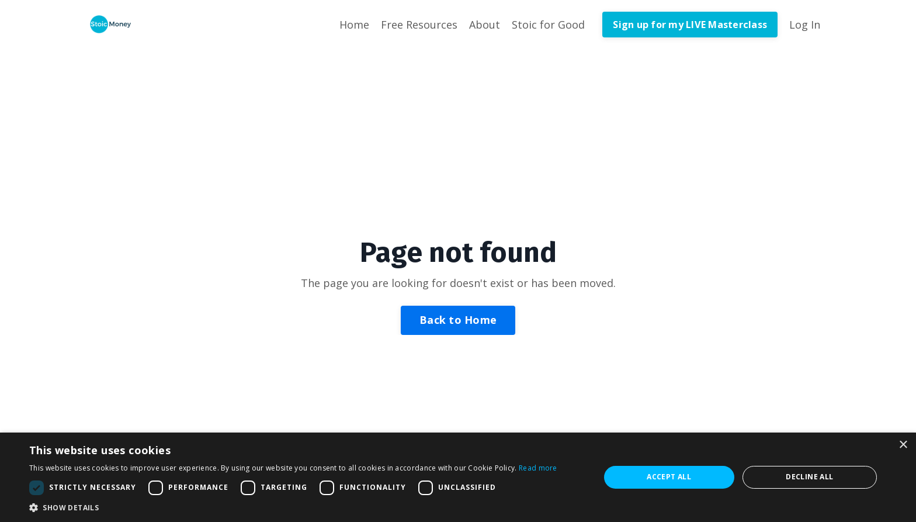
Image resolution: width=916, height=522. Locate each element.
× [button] (902, 445)
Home (354, 25)
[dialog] (458, 477)
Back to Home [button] (458, 320)
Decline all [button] (809, 477)
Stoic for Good (548, 25)
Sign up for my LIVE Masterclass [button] (690, 24)
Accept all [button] (669, 477)
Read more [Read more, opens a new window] (538, 468)
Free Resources (419, 25)
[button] (293, 507)
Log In (804, 25)
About (484, 25)
